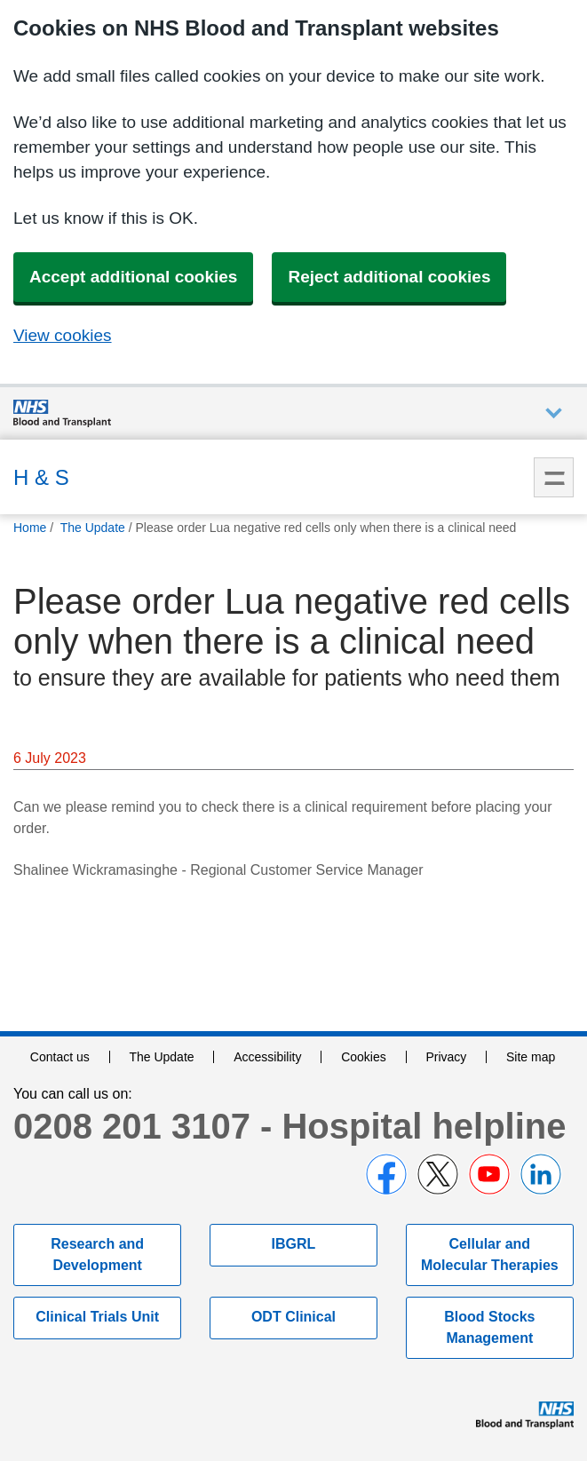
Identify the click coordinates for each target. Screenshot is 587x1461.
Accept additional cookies (133, 276)
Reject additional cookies (389, 276)
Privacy (445, 1057)
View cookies (62, 335)
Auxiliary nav (554, 413)
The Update (161, 1057)
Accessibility (267, 1057)
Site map (530, 1057)
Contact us (60, 1057)
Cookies (363, 1057)
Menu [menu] (554, 477)
